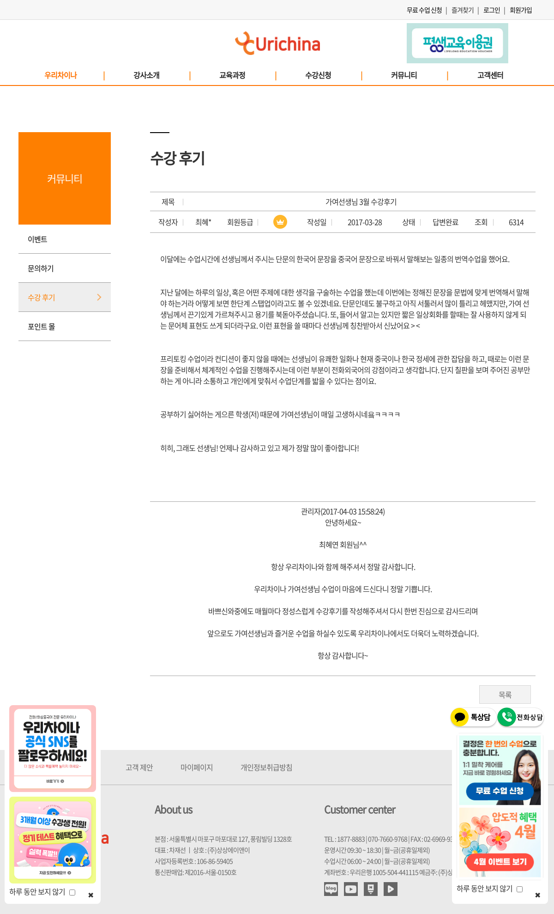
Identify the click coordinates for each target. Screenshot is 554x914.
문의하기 (41, 268)
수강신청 (333, 74)
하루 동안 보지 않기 (42, 891)
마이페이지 (197, 767)
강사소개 (161, 74)
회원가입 (521, 9)
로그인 (491, 9)
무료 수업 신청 (424, 9)
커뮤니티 (419, 74)
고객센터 (490, 74)
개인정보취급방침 (266, 767)
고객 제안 (139, 767)
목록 (505, 694)
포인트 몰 (41, 326)
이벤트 (37, 238)
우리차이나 (74, 74)
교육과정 (247, 74)
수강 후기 (41, 297)
